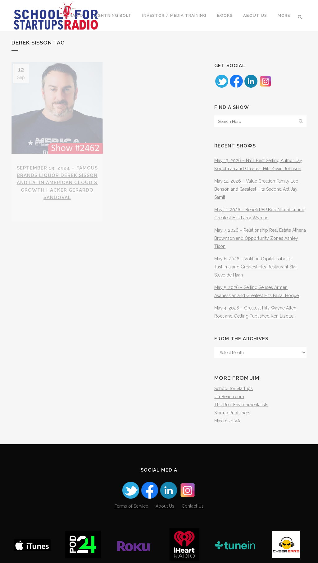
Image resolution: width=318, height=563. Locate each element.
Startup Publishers (232, 412)
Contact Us (193, 506)
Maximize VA (227, 420)
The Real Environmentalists (241, 404)
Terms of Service (131, 506)
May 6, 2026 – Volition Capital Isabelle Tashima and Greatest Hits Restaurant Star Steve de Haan (255, 266)
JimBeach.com (229, 396)
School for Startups (233, 388)
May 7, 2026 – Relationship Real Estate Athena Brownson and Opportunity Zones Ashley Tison (260, 238)
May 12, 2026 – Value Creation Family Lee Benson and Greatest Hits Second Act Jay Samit (256, 189)
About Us (165, 506)
